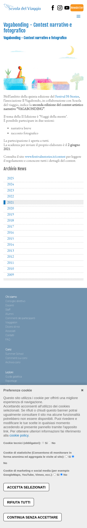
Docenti (9, 305)
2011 (10, 263)
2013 (10, 251)
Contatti (9, 335)
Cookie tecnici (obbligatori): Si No (29, 443)
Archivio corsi (12, 362)
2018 (10, 220)
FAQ (7, 339)
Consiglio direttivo (15, 301)
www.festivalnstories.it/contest (45, 156)
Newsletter (77, 7)
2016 (10, 232)
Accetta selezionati (26, 487)
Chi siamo (11, 297)
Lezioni (9, 372)
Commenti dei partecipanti (20, 318)
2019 (10, 214)
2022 (10, 196)
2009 (10, 275)
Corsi (8, 349)
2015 (10, 239)
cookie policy (18, 435)
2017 (10, 226)
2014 (10, 244)
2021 (10, 202)
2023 (10, 190)
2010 (10, 269)
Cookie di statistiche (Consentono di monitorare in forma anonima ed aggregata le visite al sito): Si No (38, 458)
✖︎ (82, 390)
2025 (10, 178)
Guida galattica (13, 376)
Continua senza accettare (32, 517)
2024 (10, 184)
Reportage (11, 381)
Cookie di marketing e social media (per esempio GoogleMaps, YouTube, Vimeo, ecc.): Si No (36, 472)
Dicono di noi (12, 326)
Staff (7, 309)
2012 (10, 257)
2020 (10, 208)
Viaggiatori (11, 322)
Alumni (9, 314)
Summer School (14, 353)
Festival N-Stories (67, 96)
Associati (10, 331)
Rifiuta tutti (18, 502)
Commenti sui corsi (16, 358)
